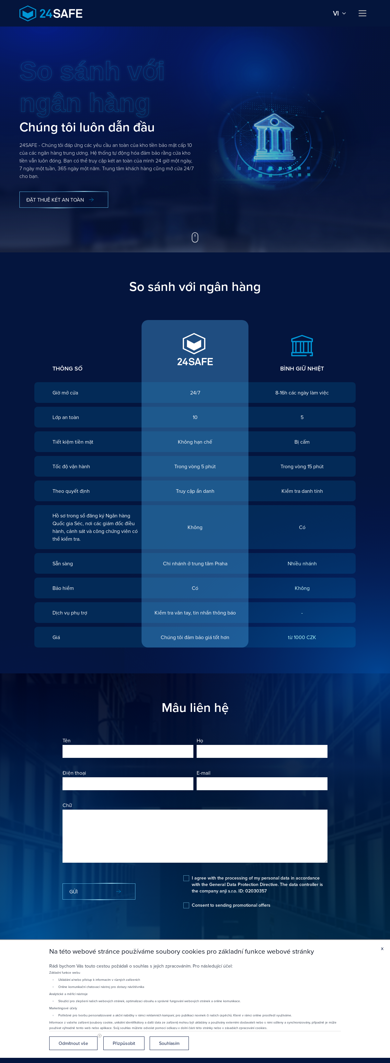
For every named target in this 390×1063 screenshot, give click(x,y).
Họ (200, 740)
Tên (67, 740)
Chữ (67, 805)
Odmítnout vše (73, 1043)
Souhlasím (169, 1043)
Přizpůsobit (124, 1043)
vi (340, 13)
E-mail (204, 772)
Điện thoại (74, 772)
